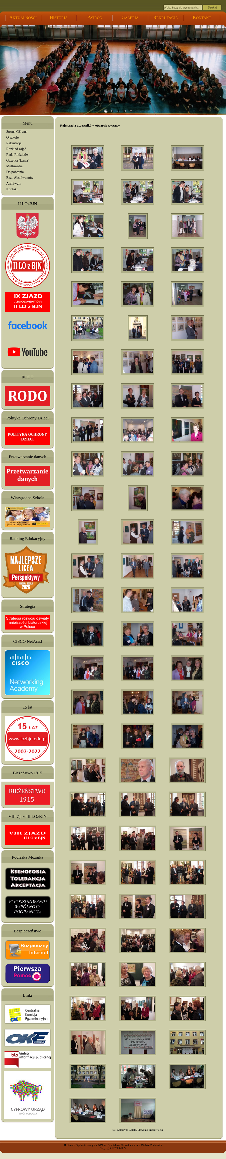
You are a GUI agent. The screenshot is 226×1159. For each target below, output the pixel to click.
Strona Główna (16, 132)
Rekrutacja (14, 143)
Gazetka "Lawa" (17, 160)
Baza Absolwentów (19, 178)
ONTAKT (202, 18)
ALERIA (130, 18)
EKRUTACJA (165, 18)
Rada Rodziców (17, 155)
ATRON (94, 18)
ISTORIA (59, 18)
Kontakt (12, 189)
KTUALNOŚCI (23, 18)
